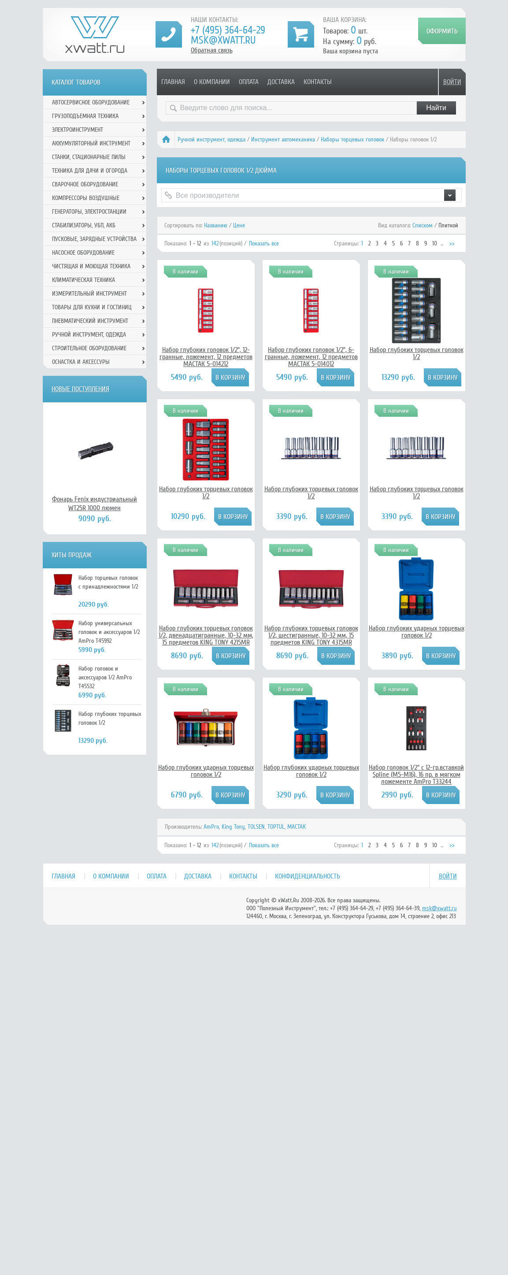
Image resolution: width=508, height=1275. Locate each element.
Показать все (264, 243)
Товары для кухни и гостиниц (92, 307)
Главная (173, 82)
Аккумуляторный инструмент (91, 143)
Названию (215, 225)
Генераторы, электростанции (89, 211)
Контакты (318, 82)
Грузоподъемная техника (85, 116)
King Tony (233, 826)
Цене (239, 225)
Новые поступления (80, 389)
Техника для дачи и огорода (89, 170)
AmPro (211, 826)
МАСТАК (296, 826)
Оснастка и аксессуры (81, 362)
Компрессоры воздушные (85, 198)
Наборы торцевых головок (352, 139)
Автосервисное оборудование (91, 102)
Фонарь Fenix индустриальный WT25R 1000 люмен (94, 503)
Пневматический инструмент (90, 321)
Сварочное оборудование (85, 184)
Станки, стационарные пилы (89, 157)
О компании (212, 82)
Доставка (281, 82)
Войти (452, 82)
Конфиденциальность (307, 876)
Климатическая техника (83, 280)
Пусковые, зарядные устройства (94, 239)
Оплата (249, 82)
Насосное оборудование (83, 252)
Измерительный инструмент (89, 293)
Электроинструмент (77, 129)
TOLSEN (256, 826)
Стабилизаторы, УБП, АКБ (83, 225)
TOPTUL (276, 826)
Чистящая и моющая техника (91, 266)
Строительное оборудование (89, 348)
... (442, 243)
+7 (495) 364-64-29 (228, 30)
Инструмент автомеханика (283, 139)
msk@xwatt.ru (223, 40)
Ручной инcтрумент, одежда (211, 139)
